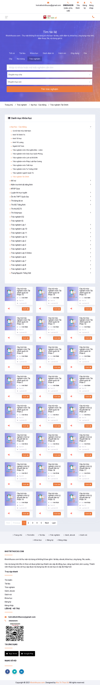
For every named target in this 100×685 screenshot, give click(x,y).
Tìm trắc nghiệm (49, 89)
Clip (10, 59)
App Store (11, 654)
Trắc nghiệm (34, 59)
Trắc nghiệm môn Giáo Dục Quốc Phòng (27, 154)
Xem (25, 309)
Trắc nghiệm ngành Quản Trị (22, 173)
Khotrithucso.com (37, 683)
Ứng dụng (75, 53)
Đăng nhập (91, 5)
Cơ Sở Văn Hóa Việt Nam (21, 131)
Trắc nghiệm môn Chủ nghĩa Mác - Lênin (27, 150)
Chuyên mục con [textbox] (14, 82)
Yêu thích (78, 5)
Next (47, 523)
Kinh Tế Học (16, 138)
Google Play (27, 654)
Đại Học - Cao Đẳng (38, 105)
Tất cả (12, 53)
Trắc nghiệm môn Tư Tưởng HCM (24, 169)
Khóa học (34, 53)
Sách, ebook (70, 535)
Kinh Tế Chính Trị (18, 134)
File (85, 53)
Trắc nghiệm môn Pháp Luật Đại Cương (26, 161)
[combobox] (49, 75)
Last (54, 523)
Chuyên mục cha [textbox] (15, 75)
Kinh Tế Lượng (17, 142)
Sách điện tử (48, 53)
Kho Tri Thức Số (62, 683)
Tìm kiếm (30, 535)
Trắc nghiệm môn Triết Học (22, 165)
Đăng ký (85, 5)
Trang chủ (9, 105)
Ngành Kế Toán (17, 146)
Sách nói (62, 53)
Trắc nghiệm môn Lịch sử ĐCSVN (24, 157)
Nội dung (21, 59)
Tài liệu (22, 53)
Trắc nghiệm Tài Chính (59, 105)
